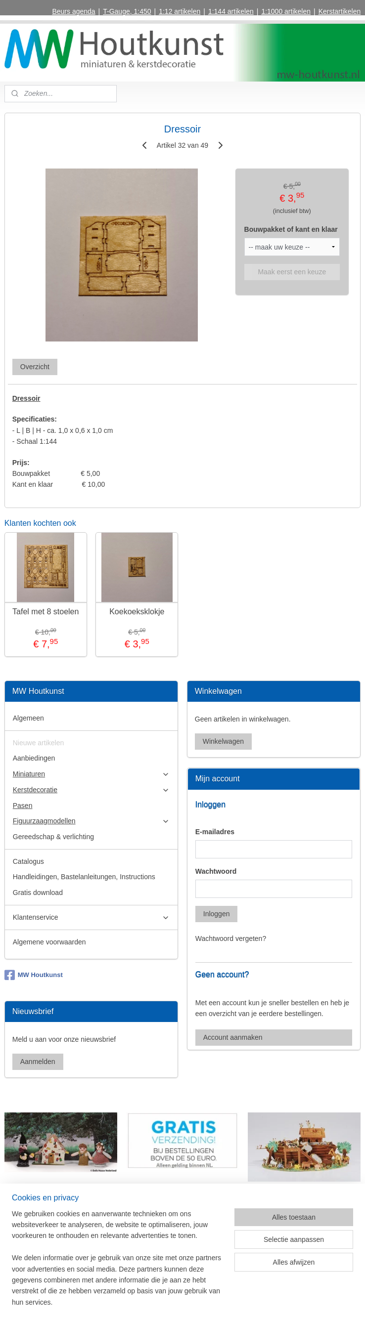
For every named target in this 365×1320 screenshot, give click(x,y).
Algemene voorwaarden (49, 942)
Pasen (23, 805)
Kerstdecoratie (91, 790)
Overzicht (34, 367)
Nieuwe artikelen (38, 743)
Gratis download (38, 892)
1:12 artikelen (179, 11)
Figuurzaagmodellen (91, 821)
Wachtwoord (215, 871)
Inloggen (216, 914)
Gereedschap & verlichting (53, 837)
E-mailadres (214, 832)
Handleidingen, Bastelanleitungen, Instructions (84, 877)
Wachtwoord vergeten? (230, 938)
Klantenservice (91, 917)
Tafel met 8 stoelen (45, 611)
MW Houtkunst (33, 975)
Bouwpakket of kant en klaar (291, 230)
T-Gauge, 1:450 (127, 11)
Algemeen (28, 718)
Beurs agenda (73, 11)
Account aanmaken (233, 1037)
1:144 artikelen (231, 11)
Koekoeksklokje (136, 611)
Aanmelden (37, 1061)
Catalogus (28, 861)
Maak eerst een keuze (292, 272)
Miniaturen (91, 774)
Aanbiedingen (34, 758)
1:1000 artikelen (286, 11)
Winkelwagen (223, 741)
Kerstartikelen (340, 11)
